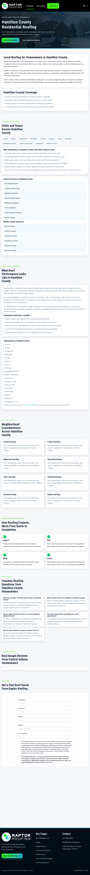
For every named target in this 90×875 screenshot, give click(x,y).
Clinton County (10, 231)
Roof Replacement (11, 183)
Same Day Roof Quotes (31, 40)
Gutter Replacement (12, 198)
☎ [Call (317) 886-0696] (84, 6)
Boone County (10, 226)
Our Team (41, 6)
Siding (38, 842)
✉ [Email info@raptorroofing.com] (87, 6)
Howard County (10, 246)
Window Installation (12, 203)
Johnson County (10, 250)
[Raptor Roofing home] (12, 6)
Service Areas (10, 217)
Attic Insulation (10, 208)
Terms (86, 870)
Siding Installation (11, 193)
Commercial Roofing (12, 188)
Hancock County (11, 236)
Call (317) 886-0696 (11, 40)
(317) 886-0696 (30, 405)
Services (29, 6)
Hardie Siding (40, 846)
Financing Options (42, 862)
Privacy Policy (78, 870)
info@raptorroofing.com (71, 842)
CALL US (53, 6)
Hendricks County (11, 241)
